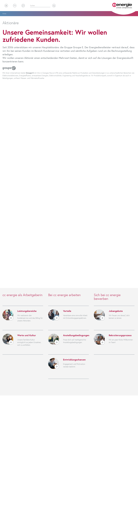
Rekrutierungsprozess (120, 335)
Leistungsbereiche (26, 310)
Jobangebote (116, 310)
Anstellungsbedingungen (76, 335)
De (15, 5)
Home (4, 14)
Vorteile (67, 310)
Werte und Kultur (26, 335)
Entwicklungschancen (74, 359)
